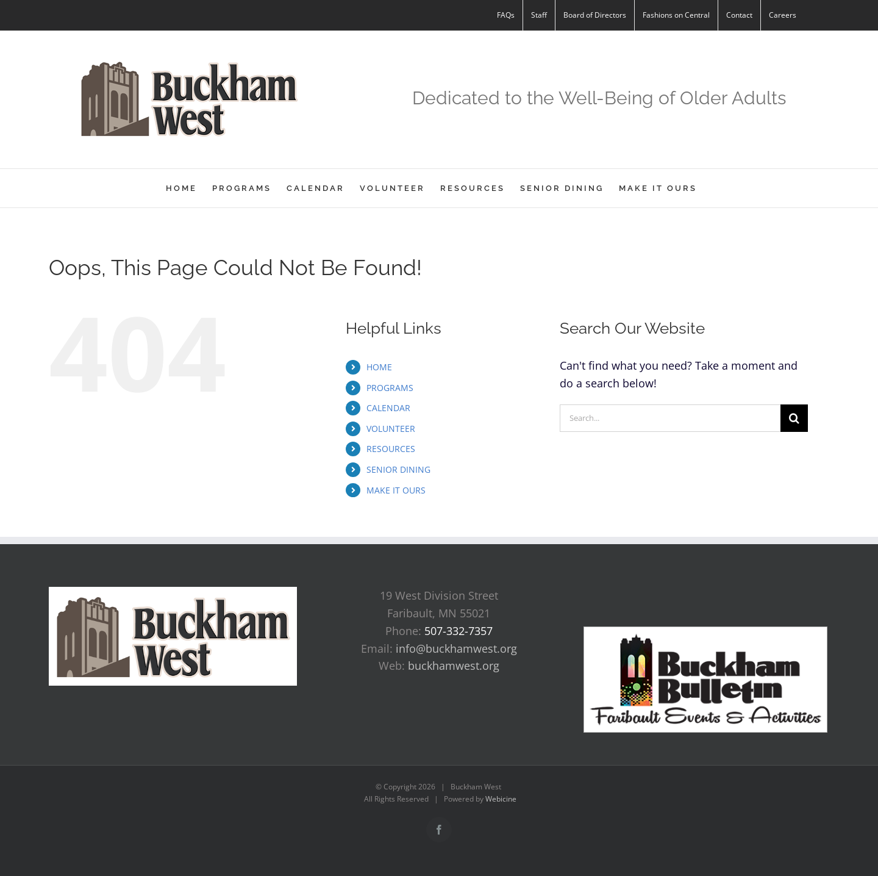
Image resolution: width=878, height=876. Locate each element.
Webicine (500, 799)
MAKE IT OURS (396, 490)
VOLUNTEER (390, 428)
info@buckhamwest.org (456, 648)
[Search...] (670, 418)
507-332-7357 (458, 630)
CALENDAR (388, 408)
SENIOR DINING (398, 469)
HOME (379, 367)
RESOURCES (390, 448)
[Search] (794, 418)
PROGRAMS (389, 387)
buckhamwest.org (453, 665)
